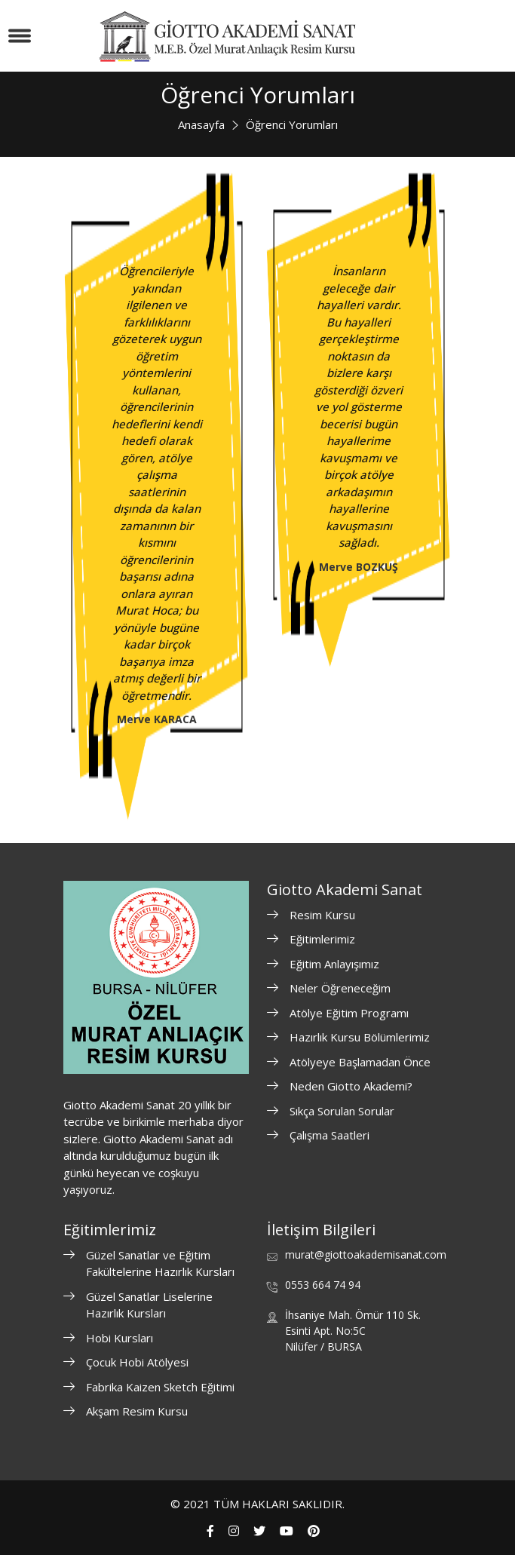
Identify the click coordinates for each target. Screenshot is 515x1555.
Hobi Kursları (119, 1337)
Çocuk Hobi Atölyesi (137, 1361)
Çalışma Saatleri (329, 1134)
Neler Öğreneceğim (340, 987)
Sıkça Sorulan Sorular (342, 1110)
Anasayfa (201, 124)
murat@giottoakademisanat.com (365, 1254)
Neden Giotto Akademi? (351, 1085)
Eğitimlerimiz (322, 938)
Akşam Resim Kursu (137, 1411)
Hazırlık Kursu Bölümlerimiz (360, 1036)
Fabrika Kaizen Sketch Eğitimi (160, 1386)
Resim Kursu (322, 914)
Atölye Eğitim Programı (349, 1012)
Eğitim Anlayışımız (334, 963)
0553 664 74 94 (322, 1284)
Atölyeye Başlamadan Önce (360, 1061)
